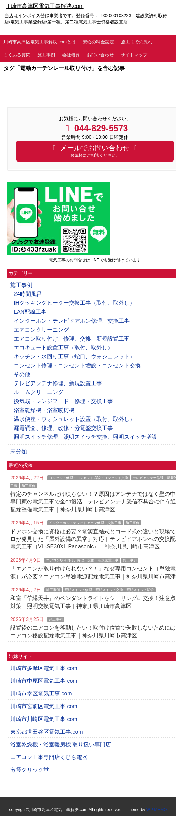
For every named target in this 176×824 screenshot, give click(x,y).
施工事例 (46, 54)
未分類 (18, 451)
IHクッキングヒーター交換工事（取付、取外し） (74, 303)
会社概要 (71, 54)
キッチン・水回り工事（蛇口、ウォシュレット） (74, 356)
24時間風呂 (28, 294)
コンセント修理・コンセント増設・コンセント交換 (77, 365)
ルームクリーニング (38, 392)
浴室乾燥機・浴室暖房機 (44, 410)
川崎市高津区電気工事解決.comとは (39, 41)
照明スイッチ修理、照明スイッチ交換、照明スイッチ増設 (85, 437)
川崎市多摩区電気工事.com (43, 668)
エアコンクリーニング (41, 330)
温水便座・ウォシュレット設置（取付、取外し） (74, 419)
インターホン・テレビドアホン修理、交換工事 (72, 321)
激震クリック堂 (29, 770)
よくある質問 (16, 54)
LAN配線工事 (30, 312)
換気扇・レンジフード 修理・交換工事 (63, 401)
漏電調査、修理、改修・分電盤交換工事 (63, 428)
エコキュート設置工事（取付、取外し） (63, 347)
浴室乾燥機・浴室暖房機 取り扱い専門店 (60, 744)
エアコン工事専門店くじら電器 (48, 757)
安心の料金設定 (98, 41)
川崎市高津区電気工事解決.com (45, 6)
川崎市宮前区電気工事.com (43, 706)
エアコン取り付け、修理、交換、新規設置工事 (72, 339)
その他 (22, 374)
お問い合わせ (100, 54)
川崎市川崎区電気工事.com (43, 719)
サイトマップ (134, 54)
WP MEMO (156, 809)
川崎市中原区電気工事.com (43, 681)
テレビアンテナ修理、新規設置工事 (58, 383)
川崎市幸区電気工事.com (41, 694)
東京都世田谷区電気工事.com (46, 732)
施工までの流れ (136, 41)
